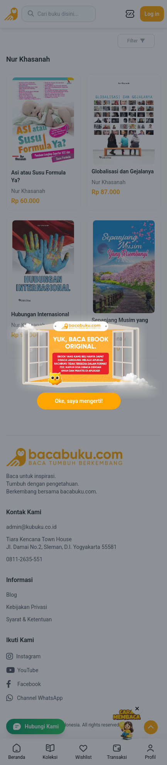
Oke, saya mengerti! (79, 401)
